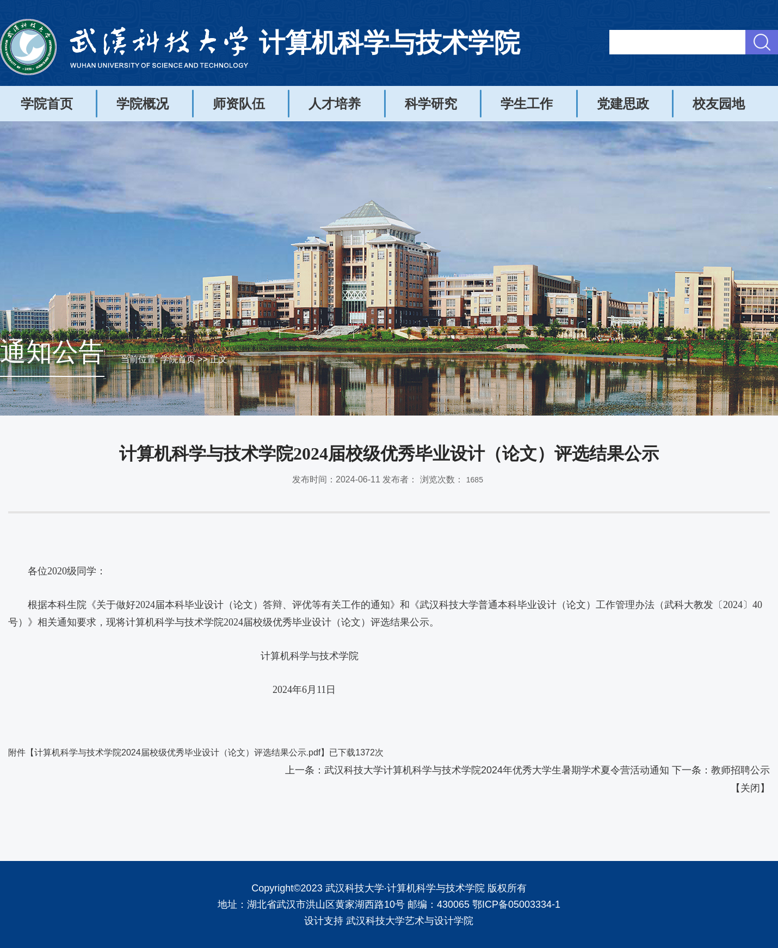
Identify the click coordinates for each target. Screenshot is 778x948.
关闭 (750, 788)
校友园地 (719, 103)
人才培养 (334, 103)
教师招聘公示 (740, 770)
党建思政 (623, 103)
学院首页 (47, 103)
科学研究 (431, 103)
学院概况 (142, 103)
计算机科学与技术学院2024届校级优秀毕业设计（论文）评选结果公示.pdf (177, 752)
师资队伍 (239, 103)
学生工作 (527, 103)
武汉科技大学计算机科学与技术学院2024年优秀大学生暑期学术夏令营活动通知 (496, 770)
